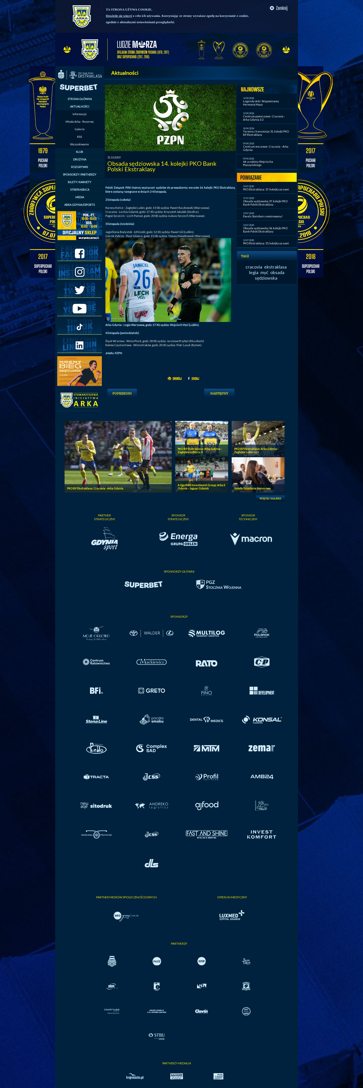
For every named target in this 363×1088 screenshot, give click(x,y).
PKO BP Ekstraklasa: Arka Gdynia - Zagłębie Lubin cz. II (200, 450)
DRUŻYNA (79, 159)
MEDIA (79, 197)
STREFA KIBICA (79, 189)
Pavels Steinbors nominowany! (263, 216)
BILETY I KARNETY (79, 182)
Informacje (80, 114)
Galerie (80, 129)
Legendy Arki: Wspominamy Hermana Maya (261, 103)
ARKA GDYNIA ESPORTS (79, 204)
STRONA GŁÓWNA (80, 99)
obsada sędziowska (270, 275)
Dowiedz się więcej (119, 16)
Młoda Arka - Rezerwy (80, 121)
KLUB (79, 151)
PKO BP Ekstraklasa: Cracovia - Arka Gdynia (95, 488)
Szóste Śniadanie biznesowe (252, 488)
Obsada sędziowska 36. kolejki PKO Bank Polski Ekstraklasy (265, 229)
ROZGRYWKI (79, 167)
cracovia (254, 267)
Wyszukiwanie (79, 144)
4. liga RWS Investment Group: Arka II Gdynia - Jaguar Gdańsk (201, 486)
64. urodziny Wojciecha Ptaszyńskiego (258, 163)
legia (253, 272)
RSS (79, 136)
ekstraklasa (275, 267)
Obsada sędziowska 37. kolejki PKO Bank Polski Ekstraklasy (265, 203)
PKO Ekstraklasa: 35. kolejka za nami (266, 243)
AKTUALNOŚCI (79, 106)
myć (264, 272)
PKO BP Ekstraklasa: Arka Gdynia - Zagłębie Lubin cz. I (256, 450)
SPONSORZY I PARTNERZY (79, 174)
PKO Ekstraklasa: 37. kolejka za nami (266, 189)
